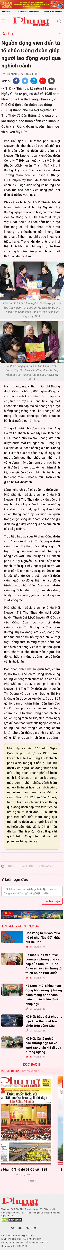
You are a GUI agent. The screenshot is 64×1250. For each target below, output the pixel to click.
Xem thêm (32, 1186)
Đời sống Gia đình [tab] (32, 1071)
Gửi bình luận (52, 901)
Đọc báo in (6, 12)
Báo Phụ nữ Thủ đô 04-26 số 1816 (32, 1169)
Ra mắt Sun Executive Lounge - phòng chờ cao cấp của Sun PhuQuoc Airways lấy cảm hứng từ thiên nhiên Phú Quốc (43, 964)
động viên (27, 866)
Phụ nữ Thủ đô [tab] (10, 1071)
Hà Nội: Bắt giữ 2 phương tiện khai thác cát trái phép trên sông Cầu (43, 1021)
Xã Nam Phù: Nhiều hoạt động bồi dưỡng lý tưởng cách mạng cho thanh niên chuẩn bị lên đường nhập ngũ (43, 995)
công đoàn (46, 866)
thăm (11, 866)
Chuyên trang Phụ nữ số (52, 12)
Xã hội (7, 33)
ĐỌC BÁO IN (32, 1064)
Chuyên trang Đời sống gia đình (27, 12)
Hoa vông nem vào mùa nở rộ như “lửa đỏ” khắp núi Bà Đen (43, 937)
